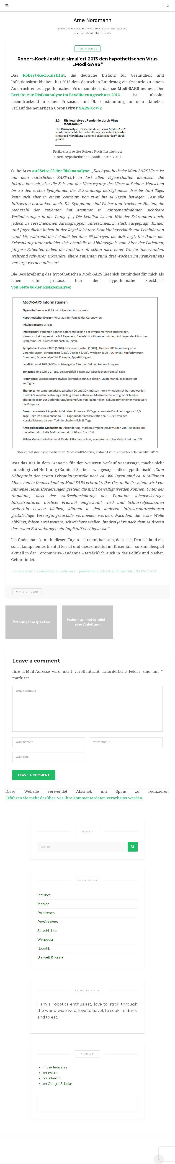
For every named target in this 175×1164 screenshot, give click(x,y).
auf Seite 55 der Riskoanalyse (60, 171)
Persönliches (47, 922)
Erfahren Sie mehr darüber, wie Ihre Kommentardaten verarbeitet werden (73, 798)
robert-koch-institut (116, 571)
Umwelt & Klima (50, 957)
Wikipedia (45, 940)
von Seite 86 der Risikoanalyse (40, 287)
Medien (43, 904)
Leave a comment (34, 775)
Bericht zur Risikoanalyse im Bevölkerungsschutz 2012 (65, 95)
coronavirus (23, 571)
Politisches (87, 48)
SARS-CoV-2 (90, 108)
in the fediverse (55, 1067)
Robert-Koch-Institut (44, 75)
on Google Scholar (57, 1084)
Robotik (43, 948)
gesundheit (45, 571)
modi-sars (67, 571)
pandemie (87, 571)
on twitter (51, 1073)
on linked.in (52, 1078)
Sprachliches (47, 931)
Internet (44, 895)
